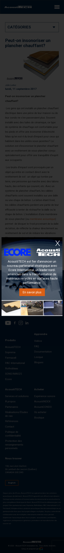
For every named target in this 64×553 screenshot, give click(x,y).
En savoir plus (32, 292)
